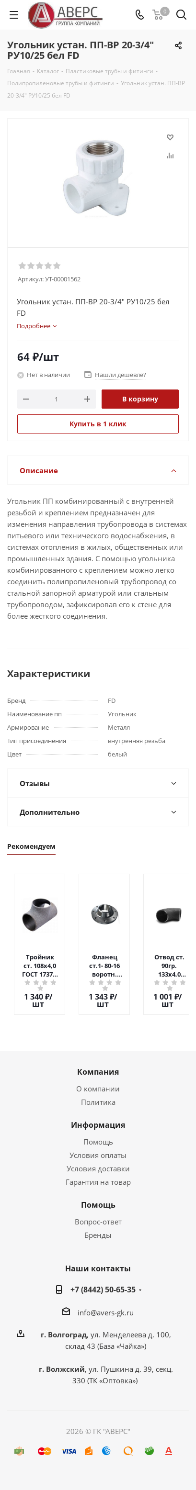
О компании (98, 1088)
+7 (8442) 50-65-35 (103, 1289)
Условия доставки (98, 1168)
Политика (98, 1102)
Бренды (98, 1235)
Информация (98, 1125)
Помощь (98, 1141)
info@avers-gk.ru (106, 1312)
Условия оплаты (98, 1155)
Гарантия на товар (98, 1182)
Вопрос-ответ (98, 1221)
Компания (98, 1072)
